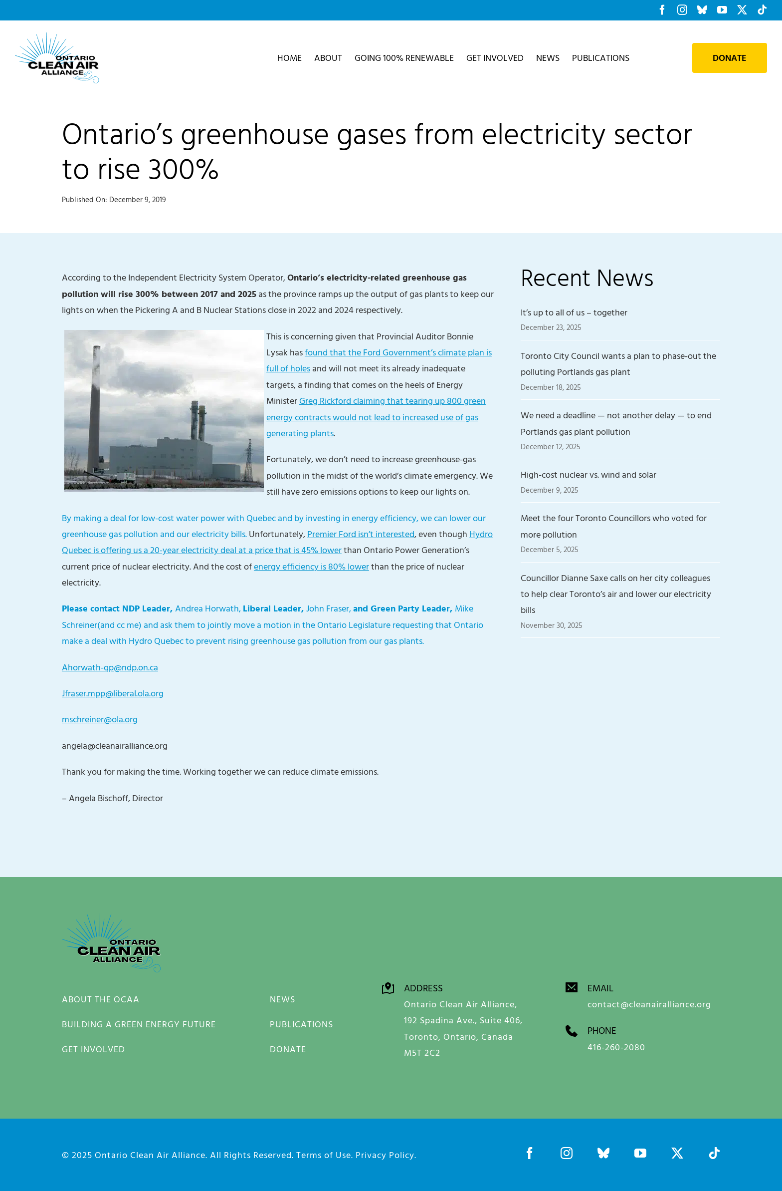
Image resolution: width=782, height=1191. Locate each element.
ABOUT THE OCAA (101, 999)
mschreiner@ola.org (100, 719)
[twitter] (677, 1153)
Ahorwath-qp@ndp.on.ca (110, 667)
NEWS (282, 999)
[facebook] (530, 1153)
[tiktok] (714, 1153)
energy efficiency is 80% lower (311, 566)
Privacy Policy (385, 1154)
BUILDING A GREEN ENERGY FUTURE (139, 1024)
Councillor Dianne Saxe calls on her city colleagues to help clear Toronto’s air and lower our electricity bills (616, 594)
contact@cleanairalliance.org (649, 1003)
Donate (730, 57)
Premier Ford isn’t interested (360, 534)
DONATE (288, 1049)
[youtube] (640, 1153)
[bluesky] (603, 1153)
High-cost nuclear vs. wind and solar (588, 474)
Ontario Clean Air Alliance (150, 1154)
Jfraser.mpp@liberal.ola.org (113, 693)
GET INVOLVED (93, 1049)
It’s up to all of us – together (574, 312)
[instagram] (567, 1153)
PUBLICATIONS (301, 1024)
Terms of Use (323, 1154)
